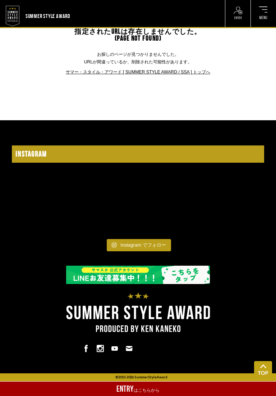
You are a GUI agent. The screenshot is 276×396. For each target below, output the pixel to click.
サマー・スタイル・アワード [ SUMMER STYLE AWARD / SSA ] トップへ (138, 72)
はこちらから (138, 388)
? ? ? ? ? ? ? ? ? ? (88, 4)
